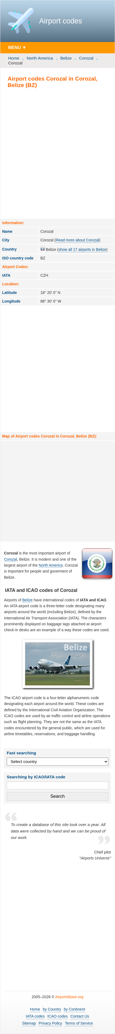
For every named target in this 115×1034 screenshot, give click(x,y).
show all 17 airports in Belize (82, 249)
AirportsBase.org (69, 997)
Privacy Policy (50, 1023)
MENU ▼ (17, 47)
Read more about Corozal (77, 240)
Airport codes (60, 21)
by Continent (74, 1009)
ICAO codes (57, 1016)
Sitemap (29, 1023)
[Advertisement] (57, 153)
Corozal (86, 58)
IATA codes (35, 1016)
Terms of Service (79, 1023)
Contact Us (79, 1016)
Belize (66, 58)
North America (40, 58)
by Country (52, 1009)
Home (13, 58)
